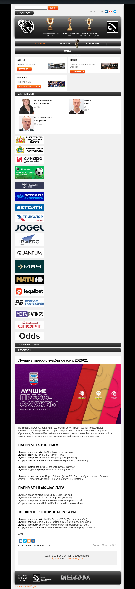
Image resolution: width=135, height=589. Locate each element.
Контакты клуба (23, 13)
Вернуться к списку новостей (34, 546)
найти (52, 8)
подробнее (23, 69)
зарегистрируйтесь (74, 558)
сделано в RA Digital (26, 586)
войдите (54, 558)
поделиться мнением (28, 86)
